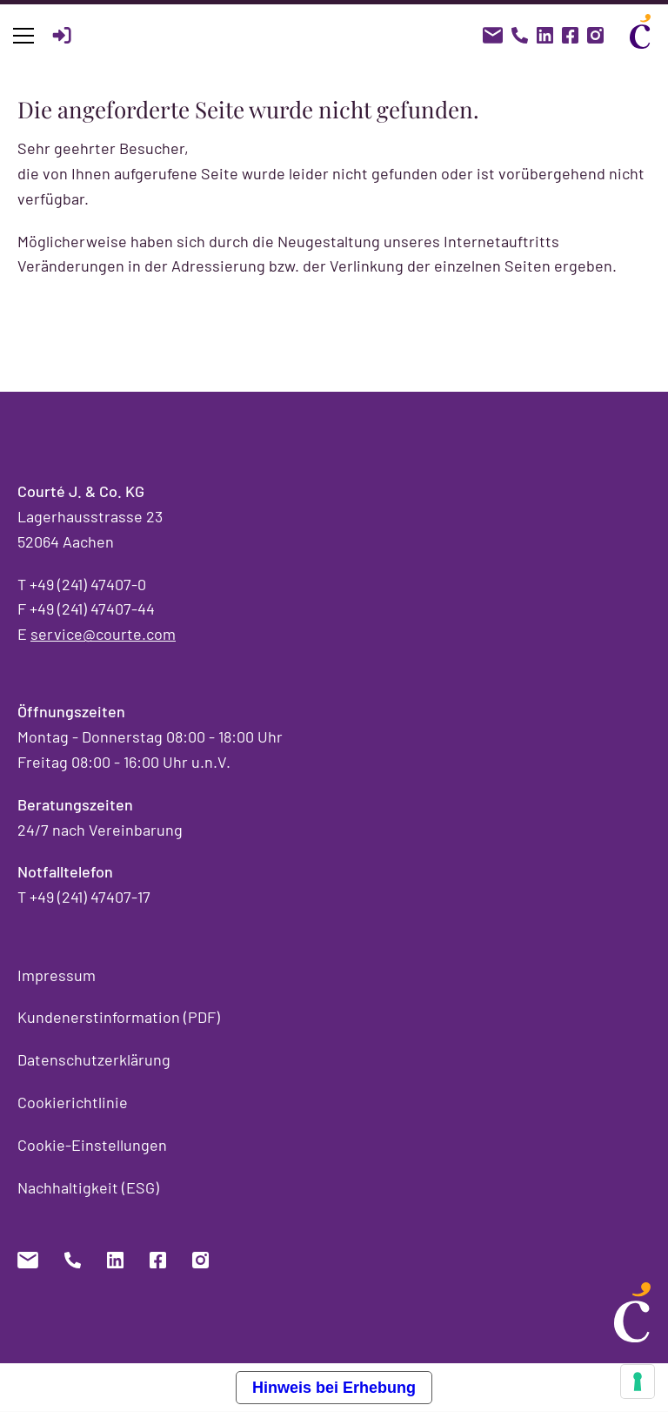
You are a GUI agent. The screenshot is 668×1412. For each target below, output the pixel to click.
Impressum (56, 975)
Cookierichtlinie (72, 1102)
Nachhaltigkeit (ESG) (88, 1187)
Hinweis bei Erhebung (334, 1387)
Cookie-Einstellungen (92, 1144)
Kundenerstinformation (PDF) (118, 1016)
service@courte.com (103, 633)
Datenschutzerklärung (93, 1059)
